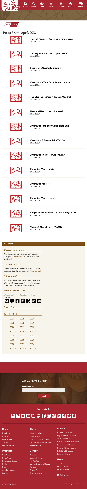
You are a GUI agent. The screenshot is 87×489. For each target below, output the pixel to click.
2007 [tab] (22, 344)
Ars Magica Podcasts (40, 183)
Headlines (6, 433)
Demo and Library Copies (66, 448)
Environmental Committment (40, 442)
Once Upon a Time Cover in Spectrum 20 (50, 82)
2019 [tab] (22, 327)
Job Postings (35, 461)
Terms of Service (36, 473)
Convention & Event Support (40, 464)
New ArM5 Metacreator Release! (46, 111)
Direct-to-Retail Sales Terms (68, 442)
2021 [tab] (32, 323)
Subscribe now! (35, 271)
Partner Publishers (64, 454)
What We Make (36, 436)
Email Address (28, 386)
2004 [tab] (22, 348)
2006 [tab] (32, 344)
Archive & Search (63, 469)
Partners (5, 473)
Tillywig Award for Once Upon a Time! (48, 53)
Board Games (7, 458)
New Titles (6, 436)
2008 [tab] (12, 344)
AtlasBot (33, 455)
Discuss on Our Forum (14, 250)
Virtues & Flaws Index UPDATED (46, 227)
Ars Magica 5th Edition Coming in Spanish (49, 125)
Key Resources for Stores (66, 436)
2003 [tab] (32, 348)
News (8, 24)
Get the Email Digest (13, 264)
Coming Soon (7, 439)
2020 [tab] (12, 327)
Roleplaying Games (9, 461)
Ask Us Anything (63, 439)
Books (4, 464)
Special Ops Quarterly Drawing (45, 68)
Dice (4, 467)
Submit (43, 396)
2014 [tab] (12, 335)
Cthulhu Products (8, 470)
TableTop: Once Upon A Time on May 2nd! (50, 97)
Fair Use (33, 467)
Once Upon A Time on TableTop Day (47, 140)
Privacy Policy (35, 470)
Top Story (61, 463)
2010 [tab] (22, 340)
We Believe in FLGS (64, 432)
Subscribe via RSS (11, 276)
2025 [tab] (22, 319)
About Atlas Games (37, 433)
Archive (14, 24)
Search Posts (10, 307)
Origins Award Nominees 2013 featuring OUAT (53, 212)
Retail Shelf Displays (65, 451)
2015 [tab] (32, 331)
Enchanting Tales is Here (42, 198)
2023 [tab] (12, 323)
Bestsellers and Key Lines (39, 439)
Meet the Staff (35, 445)
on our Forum (17, 257)
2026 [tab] (12, 319)
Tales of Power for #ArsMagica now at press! (52, 39)
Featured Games (8, 445)
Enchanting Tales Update (42, 169)
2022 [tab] (22, 323)
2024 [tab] (32, 319)
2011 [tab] (12, 340)
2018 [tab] (32, 327)
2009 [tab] (32, 340)
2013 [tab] (22, 335)
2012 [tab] (32, 335)
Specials (5, 442)
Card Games (6, 455)
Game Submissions (37, 458)
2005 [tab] (12, 348)
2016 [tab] (22, 331)
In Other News (62, 466)
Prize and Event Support (66, 445)
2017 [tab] (12, 331)
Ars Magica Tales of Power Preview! (47, 154)
